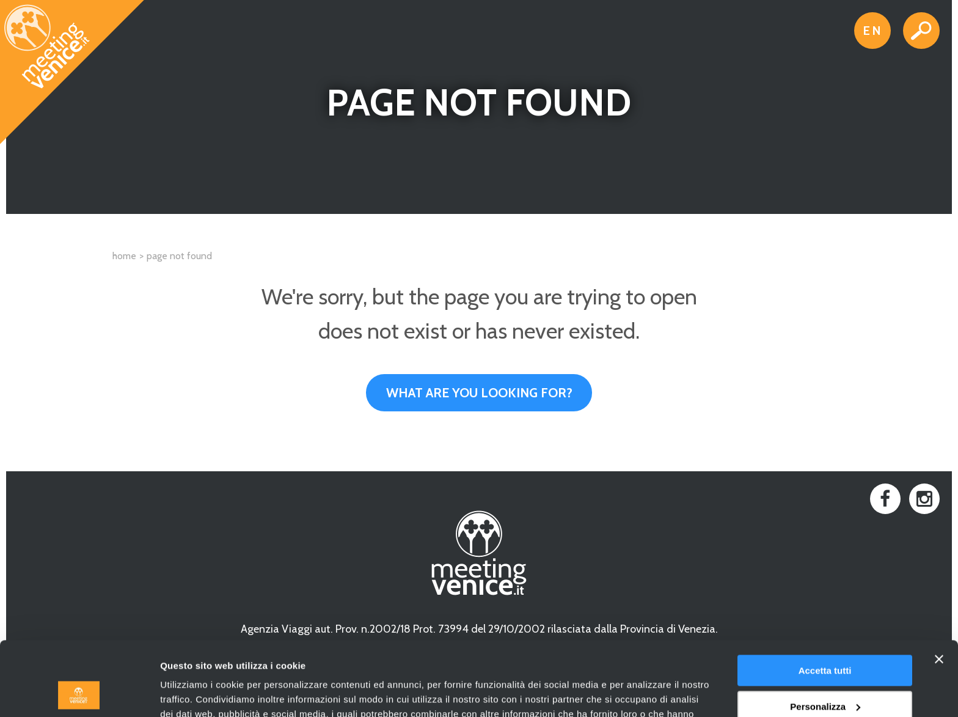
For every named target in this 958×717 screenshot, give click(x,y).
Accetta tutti (825, 601)
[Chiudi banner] (939, 590)
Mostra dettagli (193, 693)
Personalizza (825, 636)
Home (124, 256)
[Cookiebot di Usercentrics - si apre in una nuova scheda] (79, 693)
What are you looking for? (479, 392)
